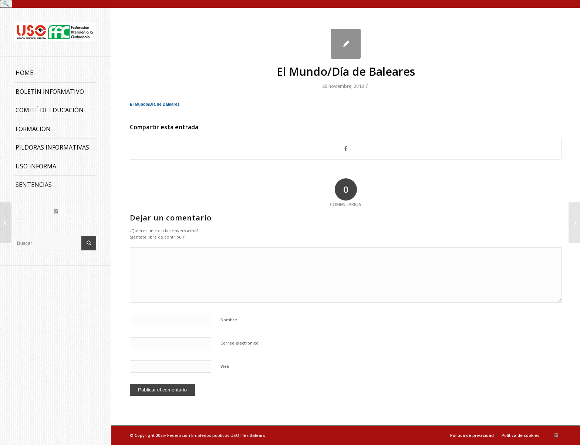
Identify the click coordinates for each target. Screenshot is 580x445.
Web (224, 366)
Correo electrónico (239, 343)
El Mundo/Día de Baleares (346, 71)
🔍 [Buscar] (6, 4)
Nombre (228, 319)
